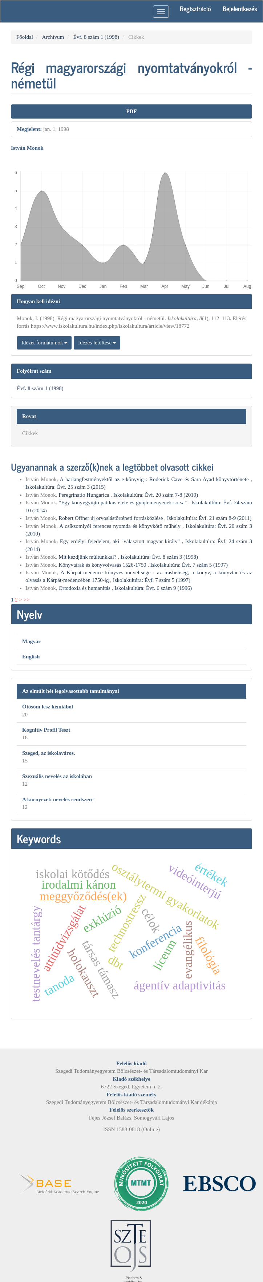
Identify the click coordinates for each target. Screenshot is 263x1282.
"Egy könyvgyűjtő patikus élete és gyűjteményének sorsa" (123, 502)
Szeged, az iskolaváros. (48, 753)
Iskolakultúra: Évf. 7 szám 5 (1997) (189, 565)
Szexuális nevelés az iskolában (57, 776)
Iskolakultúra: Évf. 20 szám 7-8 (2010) (155, 495)
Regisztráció (195, 8)
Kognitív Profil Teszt (46, 730)
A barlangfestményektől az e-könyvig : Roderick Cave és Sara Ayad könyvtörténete (155, 479)
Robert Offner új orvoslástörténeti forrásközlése (111, 518)
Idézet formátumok (44, 343)
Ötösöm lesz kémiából (47, 707)
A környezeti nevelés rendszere (57, 799)
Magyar (31, 641)
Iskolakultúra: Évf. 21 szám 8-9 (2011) (209, 518)
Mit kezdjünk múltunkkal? (88, 557)
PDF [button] (131, 111)
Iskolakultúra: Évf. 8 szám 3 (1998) (159, 557)
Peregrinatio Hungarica (84, 495)
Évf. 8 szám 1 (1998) (96, 37)
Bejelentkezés (240, 8)
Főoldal (24, 37)
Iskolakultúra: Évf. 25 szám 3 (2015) (65, 487)
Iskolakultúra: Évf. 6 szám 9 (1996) (153, 588)
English (31, 656)
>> (27, 600)
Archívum (53, 37)
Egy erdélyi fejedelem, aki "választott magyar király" (121, 541)
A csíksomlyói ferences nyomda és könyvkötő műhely (120, 526)
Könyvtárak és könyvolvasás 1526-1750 (102, 565)
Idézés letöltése (97, 343)
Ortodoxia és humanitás (85, 588)
